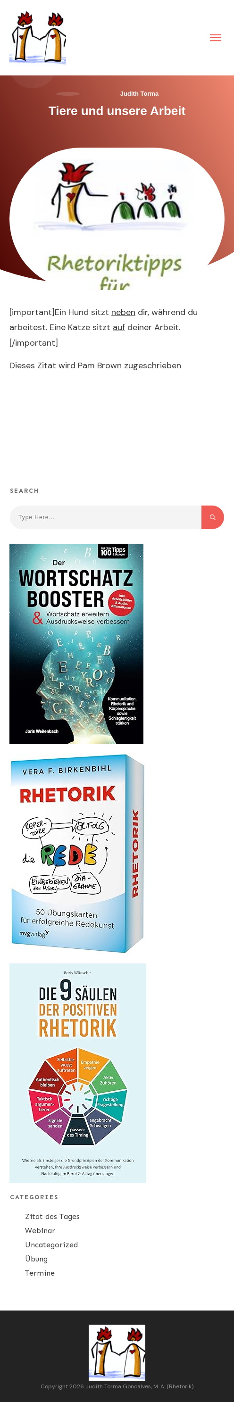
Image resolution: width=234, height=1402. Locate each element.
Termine (40, 1273)
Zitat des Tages (52, 1216)
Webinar (40, 1230)
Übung (36, 1258)
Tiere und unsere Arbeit (117, 111)
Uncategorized (51, 1244)
